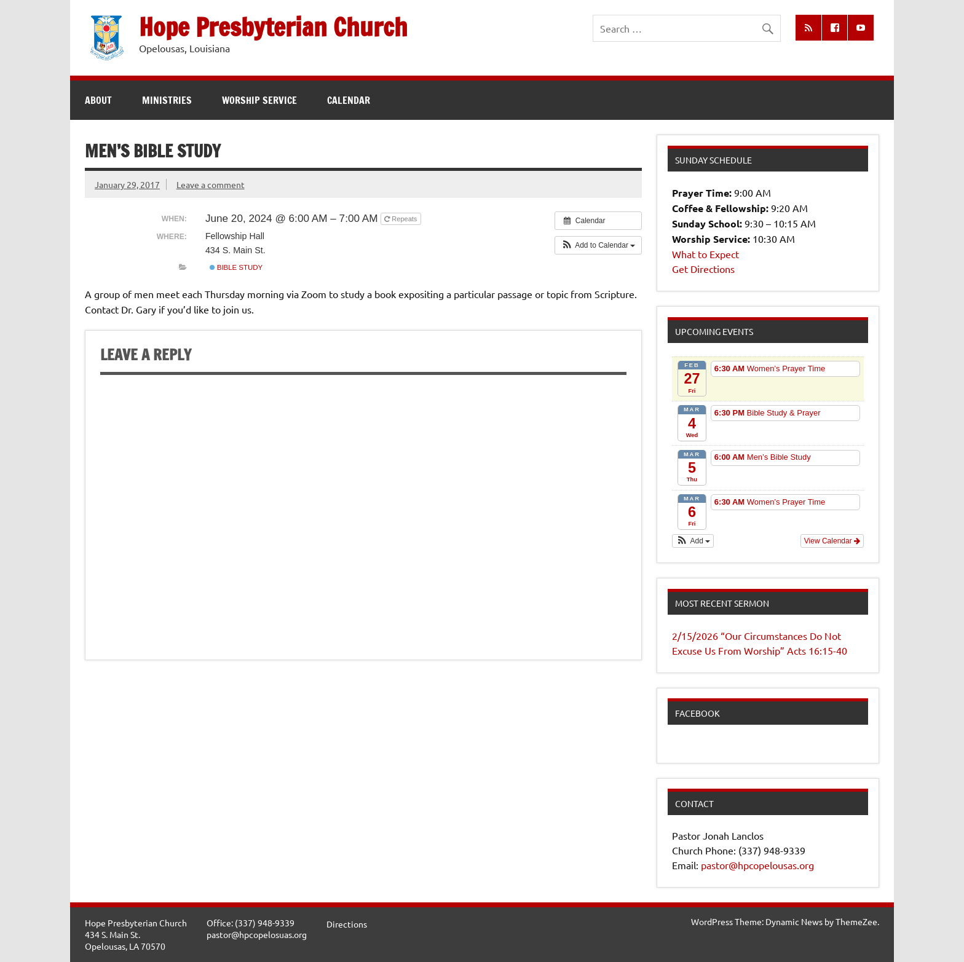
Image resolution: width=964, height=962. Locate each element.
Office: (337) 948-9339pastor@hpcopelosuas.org (257, 928)
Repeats (401, 219)
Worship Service (259, 100)
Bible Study (236, 267)
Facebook (697, 713)
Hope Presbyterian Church (273, 26)
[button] (598, 245)
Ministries (167, 100)
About (98, 100)
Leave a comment (210, 184)
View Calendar (832, 541)
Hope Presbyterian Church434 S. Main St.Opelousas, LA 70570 (136, 934)
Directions (346, 923)
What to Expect (705, 254)
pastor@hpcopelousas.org (757, 865)
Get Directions (703, 268)
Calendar (348, 100)
